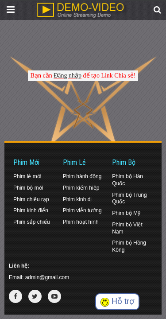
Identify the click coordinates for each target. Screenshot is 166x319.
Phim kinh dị (77, 199)
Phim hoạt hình (81, 222)
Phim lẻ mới (27, 176)
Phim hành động (82, 176)
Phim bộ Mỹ (126, 213)
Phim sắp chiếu (31, 222)
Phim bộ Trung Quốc (129, 198)
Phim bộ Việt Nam (127, 228)
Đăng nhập (67, 75)
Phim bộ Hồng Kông (129, 246)
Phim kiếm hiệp (81, 188)
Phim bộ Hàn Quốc (127, 180)
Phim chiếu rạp (31, 199)
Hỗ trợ (117, 301)
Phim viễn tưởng (82, 210)
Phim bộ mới (28, 188)
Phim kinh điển (30, 210)
